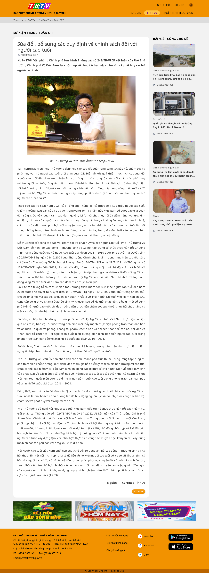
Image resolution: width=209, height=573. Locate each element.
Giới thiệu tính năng (117, 542)
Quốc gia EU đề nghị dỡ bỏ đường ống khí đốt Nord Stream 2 (172, 125)
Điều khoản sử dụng (117, 535)
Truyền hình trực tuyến (177, 12)
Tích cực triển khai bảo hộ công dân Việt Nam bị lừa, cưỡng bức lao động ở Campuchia (174, 77)
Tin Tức (152, 12)
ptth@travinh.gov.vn (31, 557)
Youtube (145, 536)
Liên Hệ (179, 5)
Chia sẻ (138, 491)
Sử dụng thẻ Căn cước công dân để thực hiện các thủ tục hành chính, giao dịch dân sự (173, 174)
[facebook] (138, 491)
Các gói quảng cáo (116, 550)
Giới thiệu (163, 5)
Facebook (146, 545)
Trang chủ (135, 12)
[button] (191, 5)
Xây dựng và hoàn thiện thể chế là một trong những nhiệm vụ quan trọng (173, 222)
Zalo (143, 554)
